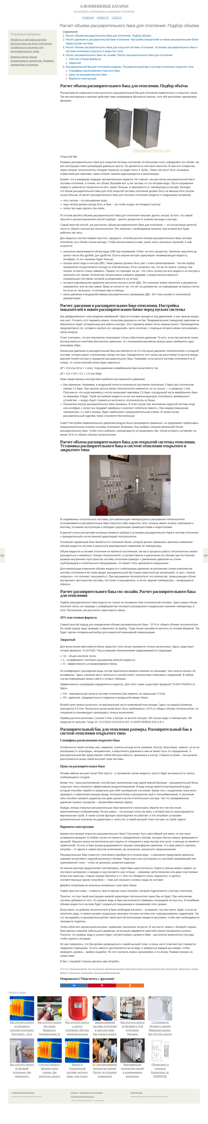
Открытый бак (87, 973)
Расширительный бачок (114, 969)
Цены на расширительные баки (88, 74)
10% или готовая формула (85, 59)
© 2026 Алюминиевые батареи (23, 1093)
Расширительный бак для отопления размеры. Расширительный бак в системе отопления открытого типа (129, 66)
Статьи (116, 17)
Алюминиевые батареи (104, 6)
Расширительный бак (78, 969)
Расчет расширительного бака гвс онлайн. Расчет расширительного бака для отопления (119, 55)
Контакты (74, 1093)
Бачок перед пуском (133, 969)
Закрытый (75, 63)
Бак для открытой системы (154, 969)
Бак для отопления (96, 969)
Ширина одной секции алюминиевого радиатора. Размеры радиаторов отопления (32, 61)
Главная (88, 17)
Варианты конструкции (82, 78)
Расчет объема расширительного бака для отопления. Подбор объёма (108, 35)
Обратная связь (136, 1093)
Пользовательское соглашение (91, 1093)
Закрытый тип (184, 969)
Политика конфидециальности (82, 1097)
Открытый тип (74, 973)
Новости (103, 17)
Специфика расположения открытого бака (94, 70)
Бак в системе (172, 969)
